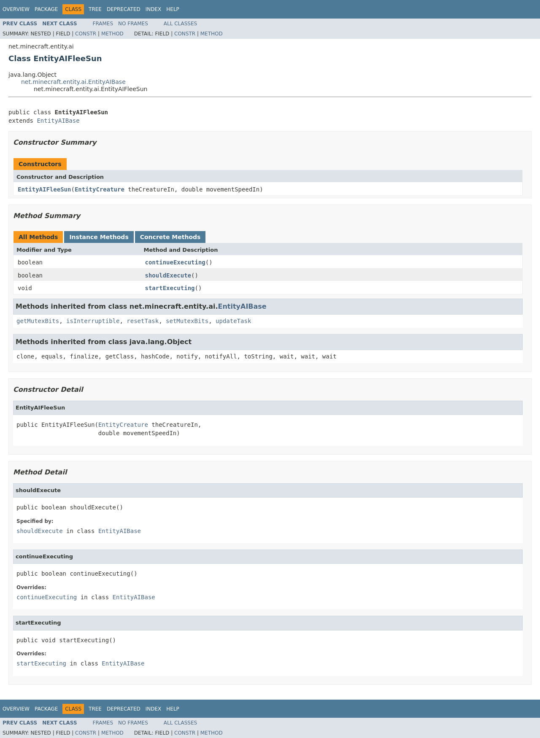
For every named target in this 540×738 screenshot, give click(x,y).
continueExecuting (175, 262)
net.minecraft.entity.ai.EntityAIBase (73, 81)
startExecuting (170, 288)
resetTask (143, 321)
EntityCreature (99, 189)
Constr (85, 34)
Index (154, 9)
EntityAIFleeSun (44, 189)
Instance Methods (98, 237)
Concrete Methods (170, 237)
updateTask (233, 321)
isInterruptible (92, 321)
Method (112, 34)
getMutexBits (37, 321)
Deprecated (123, 9)
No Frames (133, 24)
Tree (95, 9)
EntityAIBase (58, 120)
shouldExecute (168, 275)
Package (46, 9)
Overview (16, 9)
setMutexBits (187, 321)
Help (172, 9)
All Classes (180, 24)
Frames (103, 24)
